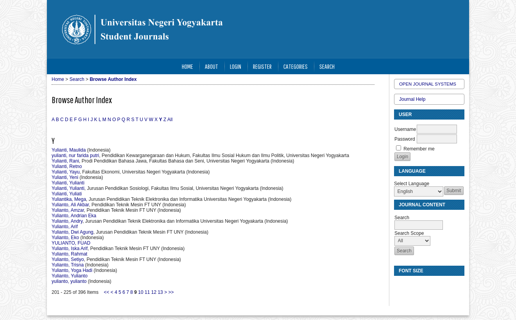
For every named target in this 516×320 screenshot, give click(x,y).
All (169, 119)
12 (153, 292)
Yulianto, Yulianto (70, 276)
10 (140, 292)
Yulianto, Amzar (68, 210)
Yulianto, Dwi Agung (72, 232)
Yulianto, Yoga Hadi (72, 270)
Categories (295, 66)
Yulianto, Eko (65, 237)
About (211, 66)
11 (147, 292)
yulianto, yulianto (69, 281)
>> (171, 292)
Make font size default (413, 285)
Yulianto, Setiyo (68, 259)
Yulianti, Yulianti (68, 183)
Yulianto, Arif (65, 226)
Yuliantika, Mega (69, 199)
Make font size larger (426, 285)
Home (187, 66)
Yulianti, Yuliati (67, 194)
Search (327, 66)
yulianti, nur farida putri (75, 155)
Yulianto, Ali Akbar (70, 204)
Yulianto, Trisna (68, 265)
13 (160, 292)
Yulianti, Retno (67, 166)
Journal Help (412, 99)
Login (235, 66)
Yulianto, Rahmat (69, 254)
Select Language (411, 183)
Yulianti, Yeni (65, 177)
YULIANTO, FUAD (71, 243)
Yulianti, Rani (65, 161)
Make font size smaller (401, 285)
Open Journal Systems (427, 84)
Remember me (418, 149)
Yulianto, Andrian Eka (74, 215)
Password (404, 139)
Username (405, 129)
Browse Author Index (113, 79)
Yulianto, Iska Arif (70, 248)
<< (106, 292)
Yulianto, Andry (67, 221)
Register (262, 66)
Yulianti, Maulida (69, 150)
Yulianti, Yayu (66, 172)
